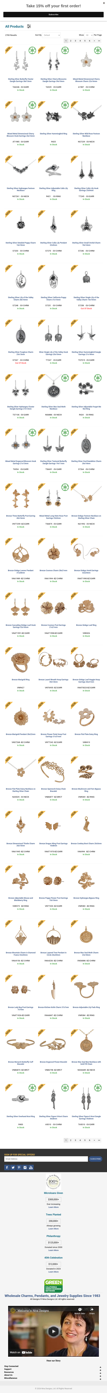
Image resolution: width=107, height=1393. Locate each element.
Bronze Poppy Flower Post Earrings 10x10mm (53, 899)
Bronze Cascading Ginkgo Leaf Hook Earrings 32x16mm (21, 626)
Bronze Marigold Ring (21, 680)
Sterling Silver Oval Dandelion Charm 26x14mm (86, 462)
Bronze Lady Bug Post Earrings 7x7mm (20, 1008)
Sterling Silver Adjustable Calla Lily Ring (53, 189)
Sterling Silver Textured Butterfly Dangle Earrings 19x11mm (53, 462)
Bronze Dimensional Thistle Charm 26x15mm (21, 845)
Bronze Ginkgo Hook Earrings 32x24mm (86, 571)
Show (81, 35)
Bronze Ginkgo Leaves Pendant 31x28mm (20, 571)
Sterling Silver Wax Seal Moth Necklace (53, 408)
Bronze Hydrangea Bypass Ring (86, 898)
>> (99, 41)
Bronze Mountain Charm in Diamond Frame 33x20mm (21, 954)
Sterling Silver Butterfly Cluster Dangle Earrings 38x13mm (20, 80)
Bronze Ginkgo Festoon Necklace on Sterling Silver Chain (86, 517)
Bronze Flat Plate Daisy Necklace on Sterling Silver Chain (20, 790)
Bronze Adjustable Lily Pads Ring (86, 1007)
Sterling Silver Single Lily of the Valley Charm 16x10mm (86, 298)
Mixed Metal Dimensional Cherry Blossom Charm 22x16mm (86, 80)
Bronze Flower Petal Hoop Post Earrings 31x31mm (53, 735)
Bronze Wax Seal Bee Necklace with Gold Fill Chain (86, 1063)
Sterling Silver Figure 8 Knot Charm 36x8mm (53, 1117)
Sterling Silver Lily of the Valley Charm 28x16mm (20, 298)
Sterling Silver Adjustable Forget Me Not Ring (86, 408)
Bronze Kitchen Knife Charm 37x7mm (53, 1007)
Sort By (38, 35)
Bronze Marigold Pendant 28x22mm (21, 734)
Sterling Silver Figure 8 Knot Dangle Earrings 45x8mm (86, 1117)
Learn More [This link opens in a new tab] (53, 1229)
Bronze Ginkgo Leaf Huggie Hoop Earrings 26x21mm (86, 681)
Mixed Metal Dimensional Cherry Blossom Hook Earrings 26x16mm (21, 135)
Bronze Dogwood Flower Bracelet (53, 1062)
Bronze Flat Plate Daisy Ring (86, 734)
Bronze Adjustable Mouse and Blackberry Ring (20, 899)
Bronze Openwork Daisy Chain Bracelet (53, 790)
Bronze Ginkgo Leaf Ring (86, 625)
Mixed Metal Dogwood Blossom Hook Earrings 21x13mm (20, 462)
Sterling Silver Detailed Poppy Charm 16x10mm (21, 244)
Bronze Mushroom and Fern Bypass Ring (86, 790)
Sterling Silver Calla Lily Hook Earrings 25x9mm (86, 189)
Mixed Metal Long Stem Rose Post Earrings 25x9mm (53, 517)
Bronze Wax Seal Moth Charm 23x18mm (86, 954)
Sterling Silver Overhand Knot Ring (21, 1116)
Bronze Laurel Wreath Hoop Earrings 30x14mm (53, 681)
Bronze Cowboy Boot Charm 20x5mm (86, 844)
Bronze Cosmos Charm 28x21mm (53, 570)
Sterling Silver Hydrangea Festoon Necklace (21, 189)
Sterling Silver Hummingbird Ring (53, 134)
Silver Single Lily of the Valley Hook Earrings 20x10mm (53, 353)
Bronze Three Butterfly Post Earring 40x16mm (20, 517)
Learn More (53, 1207)
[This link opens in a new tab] (53, 1281)
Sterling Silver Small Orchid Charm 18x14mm (86, 244)
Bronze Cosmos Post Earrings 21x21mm (53, 626)
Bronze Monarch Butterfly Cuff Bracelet (20, 1063)
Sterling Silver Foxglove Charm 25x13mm (20, 353)
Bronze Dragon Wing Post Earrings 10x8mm (53, 845)
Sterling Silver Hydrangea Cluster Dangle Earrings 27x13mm (20, 408)
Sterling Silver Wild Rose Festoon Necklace (86, 135)
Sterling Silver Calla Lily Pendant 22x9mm (53, 244)
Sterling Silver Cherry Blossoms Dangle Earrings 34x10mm (53, 80)
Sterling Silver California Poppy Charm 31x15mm (53, 298)
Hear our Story (54, 1360)
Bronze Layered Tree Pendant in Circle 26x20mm (54, 954)
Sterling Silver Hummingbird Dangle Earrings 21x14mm (86, 353)
